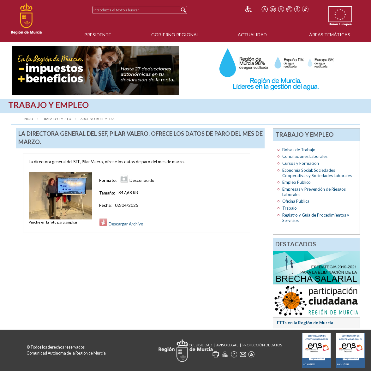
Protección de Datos (262, 345)
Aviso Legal (227, 345)
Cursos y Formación (300, 163)
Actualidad (252, 34)
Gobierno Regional (175, 34)
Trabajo (289, 208)
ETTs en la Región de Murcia (305, 322)
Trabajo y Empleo (56, 119)
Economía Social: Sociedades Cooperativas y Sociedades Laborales (317, 173)
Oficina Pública (295, 201)
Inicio (28, 119)
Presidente (97, 34)
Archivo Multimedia (98, 119)
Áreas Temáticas (329, 34)
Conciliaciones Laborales (304, 156)
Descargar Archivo (121, 223)
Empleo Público (296, 182)
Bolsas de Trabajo (298, 149)
